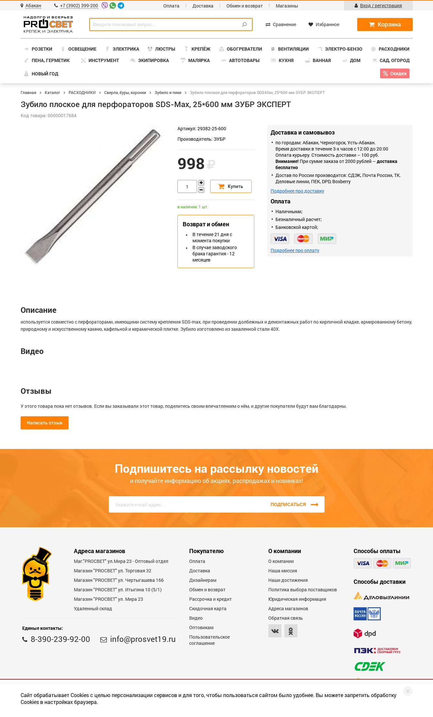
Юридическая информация (297, 599)
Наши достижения (288, 580)
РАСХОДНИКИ (82, 92)
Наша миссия (282, 570)
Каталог (52, 92)
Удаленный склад (93, 608)
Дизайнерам (202, 580)
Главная (28, 92)
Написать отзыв (44, 422)
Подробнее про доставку (297, 191)
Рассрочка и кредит (210, 599)
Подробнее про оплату (295, 250)
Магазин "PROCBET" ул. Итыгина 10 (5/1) (118, 589)
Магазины (287, 6)
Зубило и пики (168, 92)
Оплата (171, 6)
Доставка (202, 6)
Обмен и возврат (244, 6)
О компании (281, 561)
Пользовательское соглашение (209, 640)
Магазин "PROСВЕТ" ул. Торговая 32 (112, 570)
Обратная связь (285, 618)
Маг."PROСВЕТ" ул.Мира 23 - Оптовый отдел (121, 561)
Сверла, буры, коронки (125, 92)
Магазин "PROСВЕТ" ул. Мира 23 (108, 599)
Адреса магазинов (288, 608)
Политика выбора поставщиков (302, 589)
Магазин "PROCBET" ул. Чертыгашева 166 (119, 580)
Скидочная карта (207, 608)
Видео (196, 618)
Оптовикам (201, 627)
